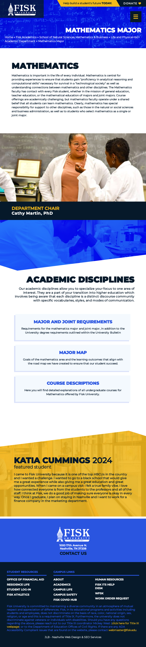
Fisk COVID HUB (65, 599)
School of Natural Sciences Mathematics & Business (73, 37)
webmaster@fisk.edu (122, 630)
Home (9, 37)
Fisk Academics (26, 37)
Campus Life (62, 589)
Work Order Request (112, 598)
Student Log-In (19, 589)
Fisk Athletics (18, 594)
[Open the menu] (135, 16)
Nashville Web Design (66, 637)
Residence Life (18, 584)
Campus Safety (65, 594)
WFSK (99, 593)
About (58, 579)
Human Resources (109, 579)
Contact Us (73, 553)
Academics (62, 584)
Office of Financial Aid (25, 579)
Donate (132, 3)
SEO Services (92, 637)
